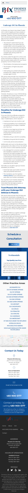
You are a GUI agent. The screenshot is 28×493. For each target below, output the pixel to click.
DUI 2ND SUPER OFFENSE (15, 301)
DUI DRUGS (14, 309)
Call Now (14, 244)
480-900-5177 (14, 18)
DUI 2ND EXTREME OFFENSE (14, 297)
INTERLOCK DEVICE (15, 323)
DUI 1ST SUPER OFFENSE (15, 294)
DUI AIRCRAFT (15, 304)
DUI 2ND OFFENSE (14, 299)
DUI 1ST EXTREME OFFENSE (15, 289)
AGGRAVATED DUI (15, 287)
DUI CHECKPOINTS (15, 306)
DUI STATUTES (15, 313)
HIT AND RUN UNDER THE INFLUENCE (15, 321)
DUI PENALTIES (14, 311)
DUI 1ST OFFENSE (15, 292)
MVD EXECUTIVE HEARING (15, 325)
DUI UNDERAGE (15, 316)
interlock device (8, 175)
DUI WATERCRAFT (15, 318)
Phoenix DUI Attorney (14, 441)
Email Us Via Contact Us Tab (14, 385)
